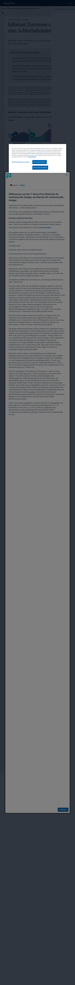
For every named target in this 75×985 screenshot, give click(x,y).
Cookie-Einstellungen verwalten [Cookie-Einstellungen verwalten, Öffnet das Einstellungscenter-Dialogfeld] (20, 162)
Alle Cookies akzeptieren (40, 167)
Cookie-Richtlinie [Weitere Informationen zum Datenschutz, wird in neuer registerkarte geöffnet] (32, 156)
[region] (37, 158)
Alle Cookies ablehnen (39, 162)
